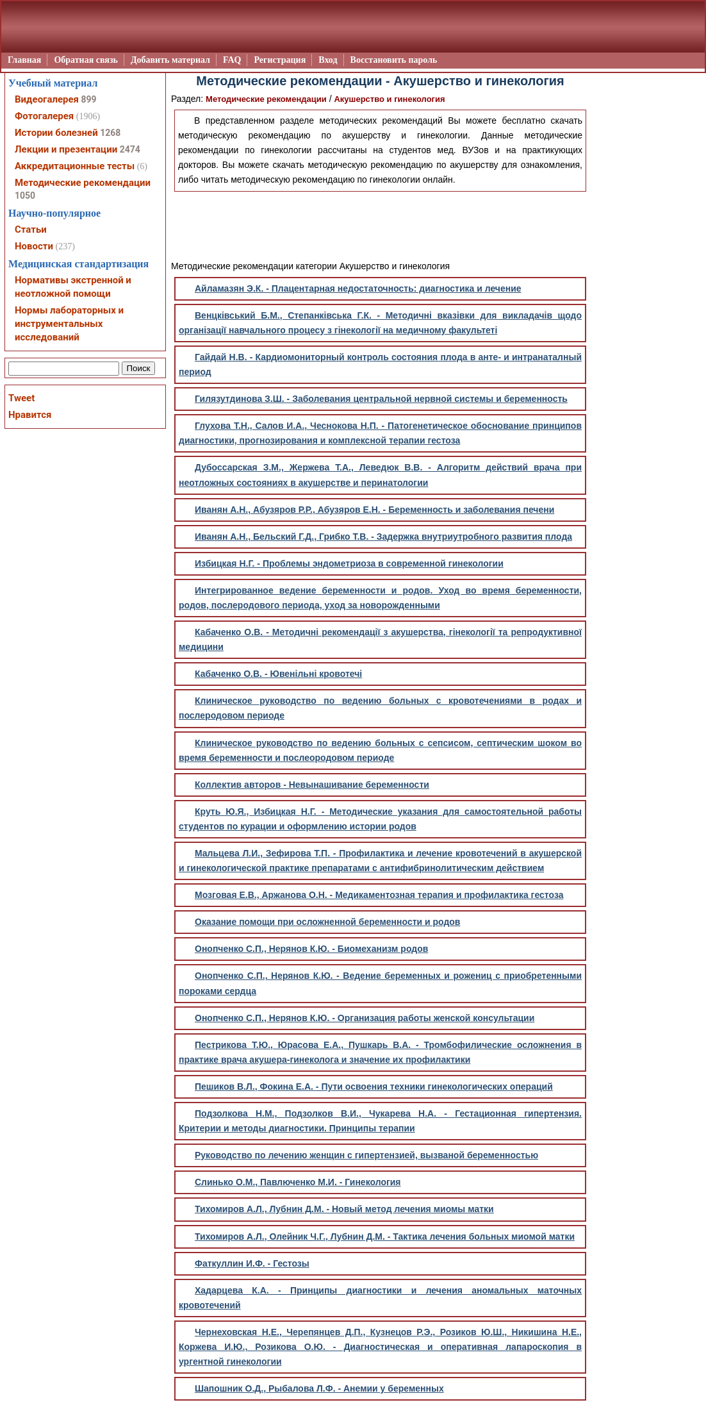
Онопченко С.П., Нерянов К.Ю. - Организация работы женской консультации (364, 1018)
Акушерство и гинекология (389, 99)
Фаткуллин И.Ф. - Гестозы (252, 1263)
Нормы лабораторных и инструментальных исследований (69, 323)
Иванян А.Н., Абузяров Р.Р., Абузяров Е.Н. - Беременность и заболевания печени (374, 509)
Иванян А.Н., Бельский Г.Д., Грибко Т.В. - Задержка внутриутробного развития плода (383, 536)
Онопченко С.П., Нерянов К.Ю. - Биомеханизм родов (311, 949)
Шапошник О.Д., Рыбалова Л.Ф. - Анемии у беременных (319, 1388)
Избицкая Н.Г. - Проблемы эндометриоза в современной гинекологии (349, 563)
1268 (110, 133)
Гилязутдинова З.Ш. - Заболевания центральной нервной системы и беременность (381, 399)
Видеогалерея (47, 99)
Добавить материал (170, 60)
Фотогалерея (44, 116)
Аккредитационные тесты (75, 166)
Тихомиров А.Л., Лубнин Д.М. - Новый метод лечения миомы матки (344, 1209)
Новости (34, 246)
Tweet (21, 398)
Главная (24, 60)
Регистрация (280, 60)
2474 (130, 149)
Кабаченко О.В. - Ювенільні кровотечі (278, 674)
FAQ (232, 60)
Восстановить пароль (394, 60)
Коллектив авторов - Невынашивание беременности (312, 784)
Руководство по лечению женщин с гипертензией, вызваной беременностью (366, 1155)
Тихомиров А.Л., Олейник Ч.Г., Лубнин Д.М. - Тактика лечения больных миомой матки (385, 1236)
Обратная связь (86, 60)
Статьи (31, 229)
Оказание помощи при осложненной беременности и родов (327, 922)
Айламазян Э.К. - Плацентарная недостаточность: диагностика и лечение (358, 288)
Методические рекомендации (266, 99)
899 (88, 99)
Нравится (29, 414)
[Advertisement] (381, 224)
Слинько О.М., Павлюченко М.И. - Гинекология (298, 1182)
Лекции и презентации (66, 149)
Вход (327, 60)
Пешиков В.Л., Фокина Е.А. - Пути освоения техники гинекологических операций (374, 1086)
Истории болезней (56, 132)
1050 (25, 195)
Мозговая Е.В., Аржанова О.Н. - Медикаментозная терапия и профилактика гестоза (379, 895)
